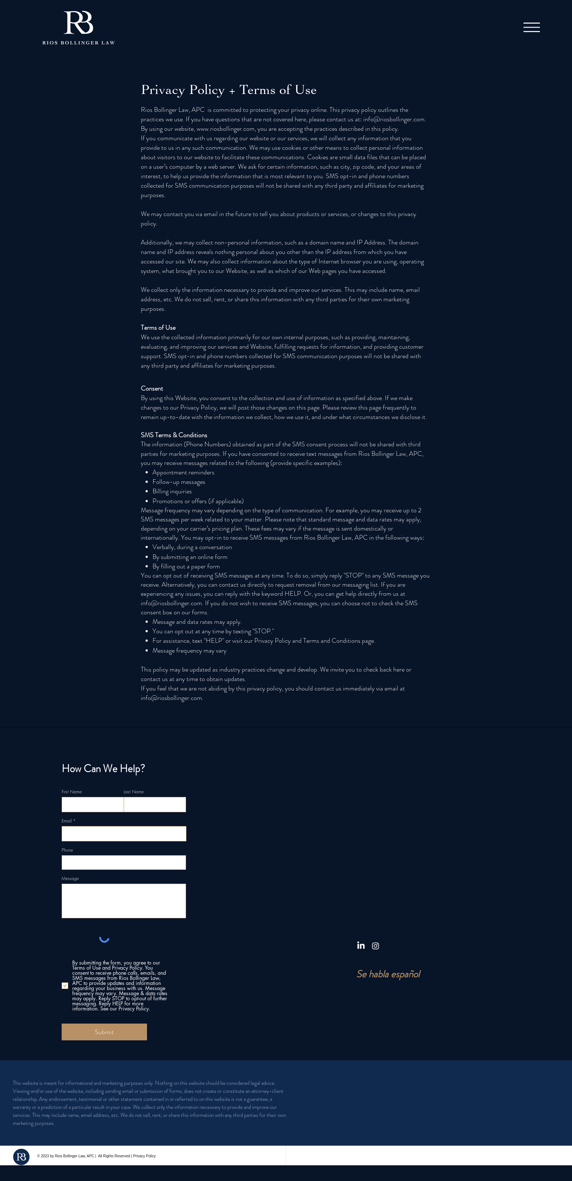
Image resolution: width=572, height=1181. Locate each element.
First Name (72, 792)
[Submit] (104, 1032)
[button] (531, 27)
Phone (67, 850)
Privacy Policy (144, 1156)
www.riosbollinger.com (226, 128)
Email (67, 821)
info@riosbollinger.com (394, 119)
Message (70, 878)
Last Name (134, 792)
